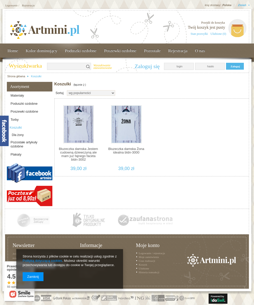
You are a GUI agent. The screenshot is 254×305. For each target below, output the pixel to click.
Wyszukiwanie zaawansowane (103, 67)
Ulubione (144, 268)
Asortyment (19, 86)
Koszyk (143, 264)
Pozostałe (152, 50)
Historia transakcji (149, 272)
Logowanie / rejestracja (152, 253)
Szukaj (88, 66)
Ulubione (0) (218, 34)
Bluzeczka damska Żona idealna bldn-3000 (126, 150)
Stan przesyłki (199, 34)
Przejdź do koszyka (213, 22)
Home (13, 50)
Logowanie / (12, 5)
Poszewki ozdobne (120, 50)
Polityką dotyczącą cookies (42, 261)
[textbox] (66, 66)
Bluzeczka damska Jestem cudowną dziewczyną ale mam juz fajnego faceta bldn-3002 (78, 154)
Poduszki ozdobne (80, 50)
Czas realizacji (147, 260)
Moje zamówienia (149, 256)
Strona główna (16, 76)
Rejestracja (28, 5)
